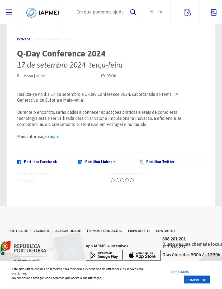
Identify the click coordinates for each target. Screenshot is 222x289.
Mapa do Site (139, 231)
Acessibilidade (68, 231)
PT (152, 12)
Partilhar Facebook (40, 162)
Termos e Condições (104, 231)
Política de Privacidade (29, 231)
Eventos (24, 39)
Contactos (166, 231)
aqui (54, 136)
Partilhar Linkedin (100, 162)
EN (160, 12)
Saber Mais (180, 272)
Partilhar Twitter (160, 162)
